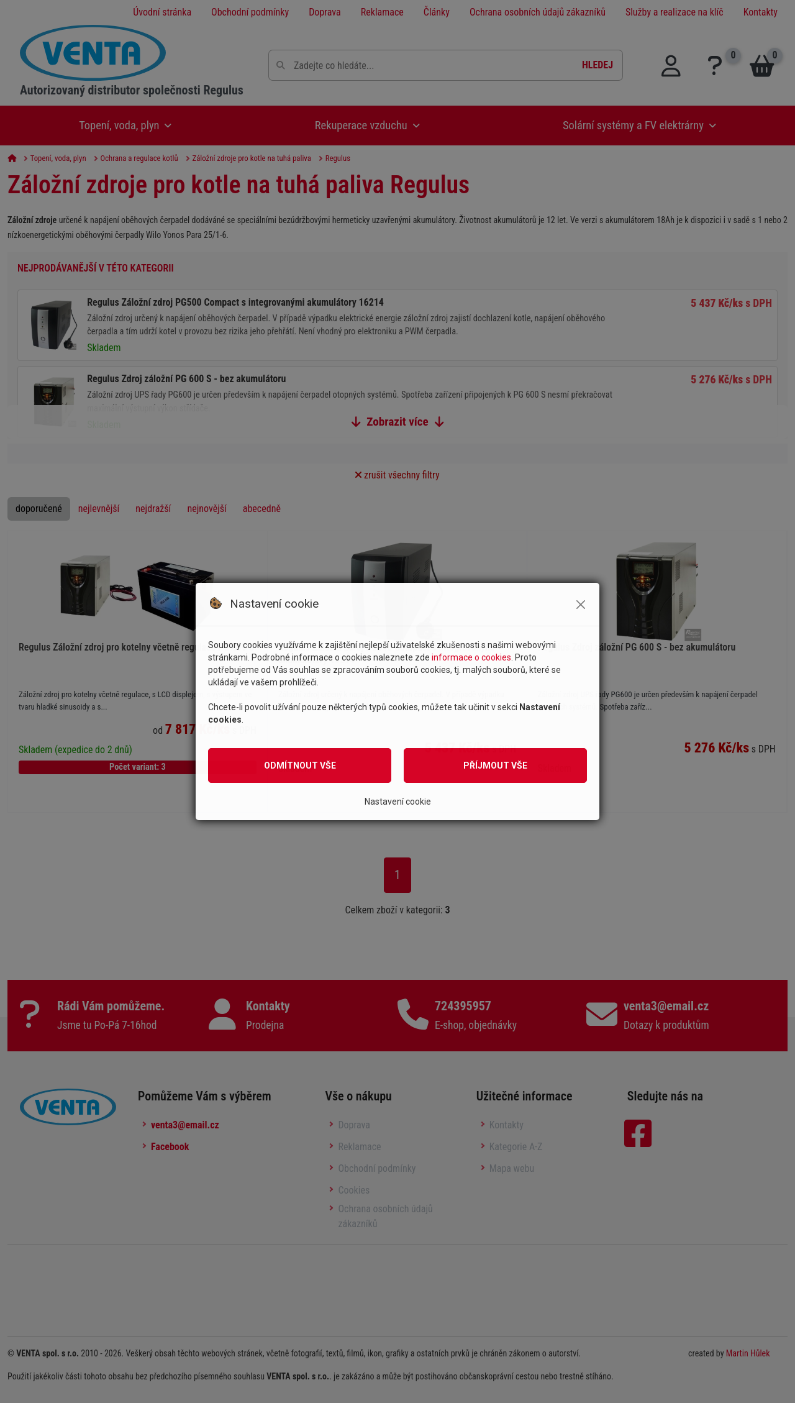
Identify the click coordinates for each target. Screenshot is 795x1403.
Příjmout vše (495, 765)
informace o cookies (471, 657)
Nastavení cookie (398, 802)
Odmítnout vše (300, 765)
